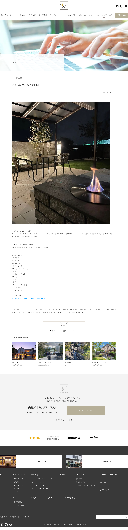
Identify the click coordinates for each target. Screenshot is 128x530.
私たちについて (11, 15)
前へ (53, 331)
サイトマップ (27, 517)
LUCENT (16, 491)
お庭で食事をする (44, 362)
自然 (73, 312)
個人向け (23, 15)
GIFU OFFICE (39, 461)
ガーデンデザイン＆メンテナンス (42, 479)
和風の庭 (64, 325)
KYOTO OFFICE (105, 461)
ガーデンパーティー (57, 15)
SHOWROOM (18, 502)
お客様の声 (81, 15)
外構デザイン (36, 312)
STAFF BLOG (19, 309)
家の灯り (15, 362)
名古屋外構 (22, 312)
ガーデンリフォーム (38, 482)
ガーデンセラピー (85, 309)
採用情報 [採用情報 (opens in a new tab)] (16, 488)
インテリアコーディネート (40, 488)
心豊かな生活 (61, 312)
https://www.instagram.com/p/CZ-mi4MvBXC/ (30, 298)
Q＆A (111, 15)
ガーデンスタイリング (39, 485)
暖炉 (68, 312)
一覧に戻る (19, 78)
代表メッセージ (18, 485)
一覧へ (64, 331)
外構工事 (45, 312)
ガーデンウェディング (70, 309)
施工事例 (71, 15)
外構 (28, 312)
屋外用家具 (43, 15)
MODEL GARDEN (19, 505)
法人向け (32, 15)
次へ (74, 331)
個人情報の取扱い (15, 517)
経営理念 (16, 482)
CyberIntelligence (81, 524)
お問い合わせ (121, 15)
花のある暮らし (81, 312)
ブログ (104, 15)
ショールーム (94, 15)
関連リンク (3, 517)
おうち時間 (34, 309)
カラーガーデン (98, 309)
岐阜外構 (52, 312)
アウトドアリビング (99, 362)
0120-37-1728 (45, 407)
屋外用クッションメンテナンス (85, 485)
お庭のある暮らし (54, 309)
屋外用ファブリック (82, 482)
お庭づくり (43, 309)
